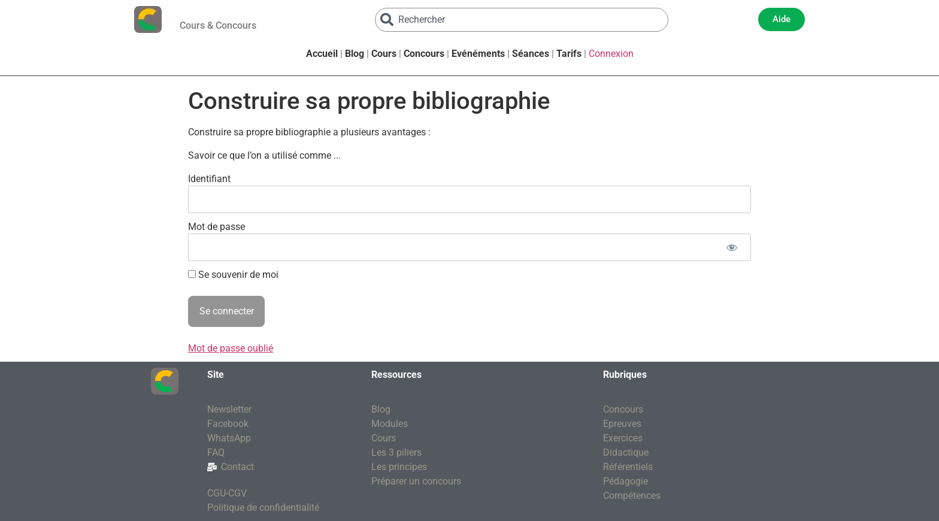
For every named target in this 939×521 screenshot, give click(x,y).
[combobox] (521, 20)
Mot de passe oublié (230, 348)
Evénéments (478, 53)
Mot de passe (216, 226)
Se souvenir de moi (233, 275)
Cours (383, 53)
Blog (354, 53)
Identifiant (209, 178)
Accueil (322, 53)
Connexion (611, 53)
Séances (530, 53)
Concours (424, 53)
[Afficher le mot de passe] (731, 247)
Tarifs (568, 53)
